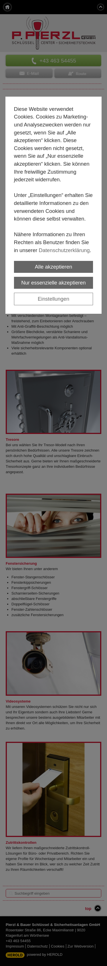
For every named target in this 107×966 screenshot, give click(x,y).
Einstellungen (53, 299)
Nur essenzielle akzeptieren (53, 283)
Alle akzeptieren (53, 267)
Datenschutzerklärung (64, 250)
